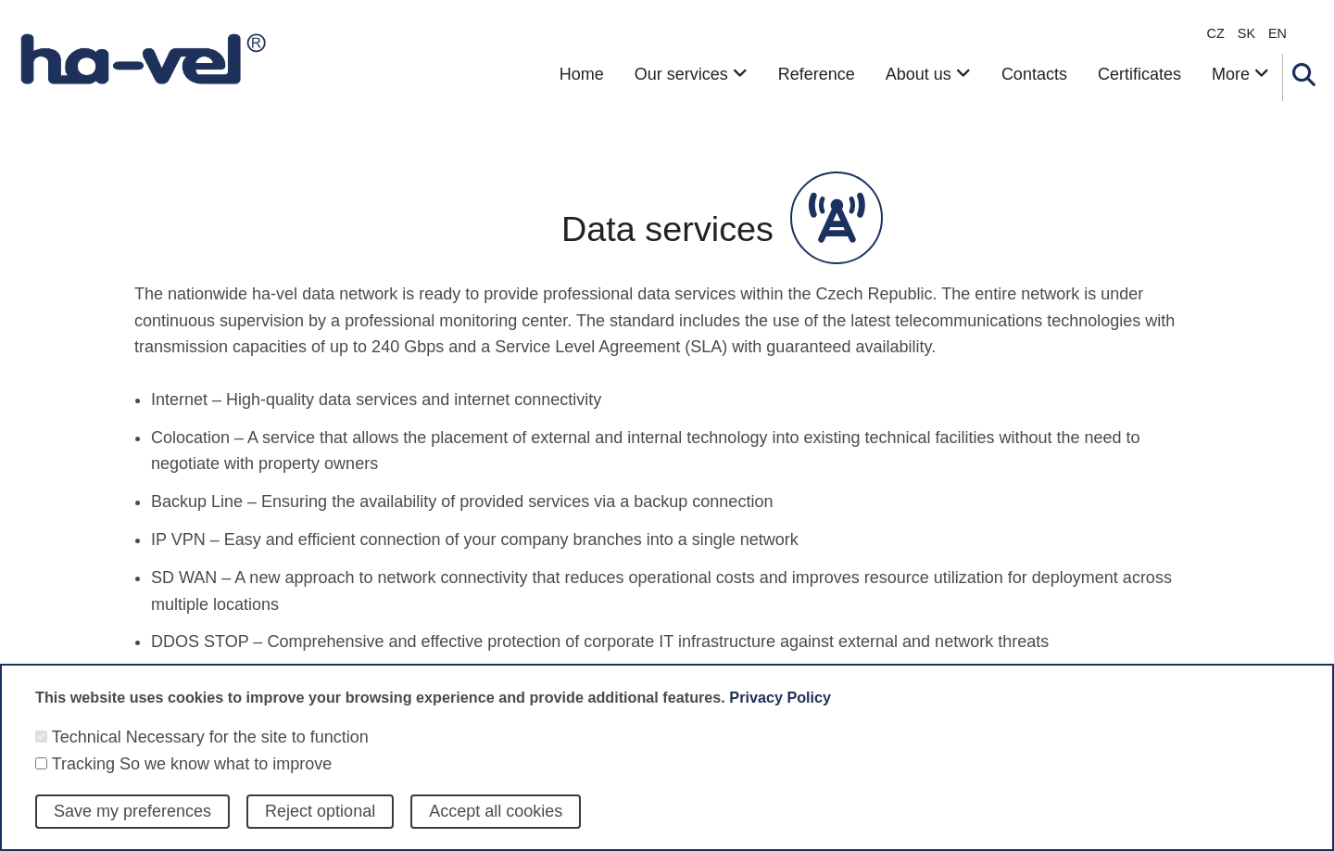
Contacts (1034, 74)
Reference (816, 74)
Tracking (83, 775)
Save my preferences (132, 822)
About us (928, 74)
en (1277, 33)
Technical (86, 748)
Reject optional (320, 822)
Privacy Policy (780, 708)
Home (582, 74)
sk (1246, 33)
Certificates (1139, 74)
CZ (1216, 33)
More (1240, 74)
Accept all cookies (495, 822)
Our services (691, 74)
